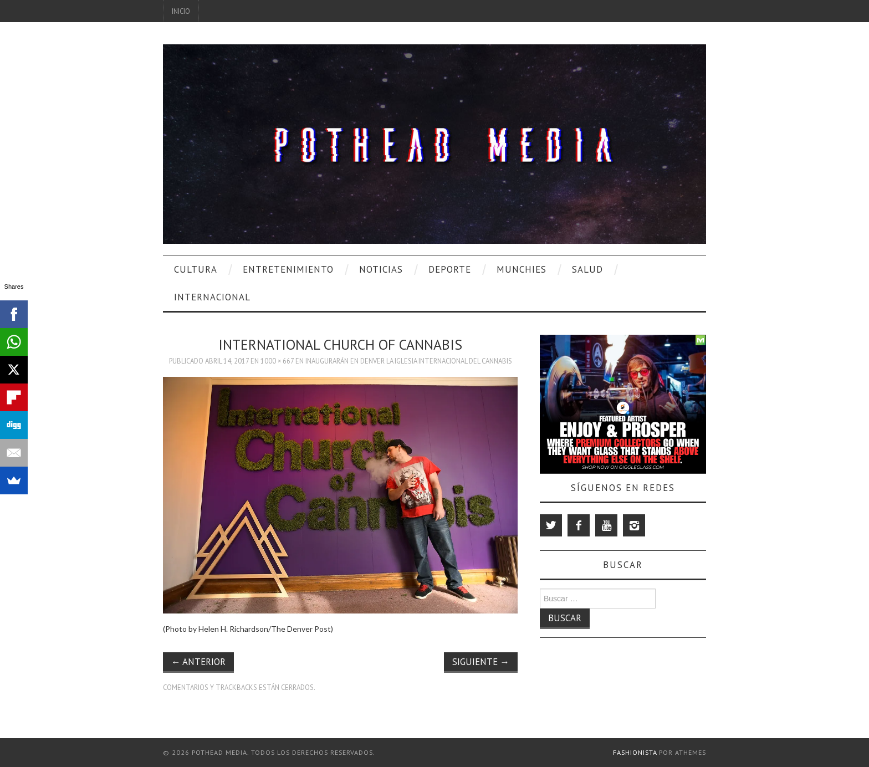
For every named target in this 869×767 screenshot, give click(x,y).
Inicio (181, 11)
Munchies (521, 269)
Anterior (198, 662)
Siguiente (480, 662)
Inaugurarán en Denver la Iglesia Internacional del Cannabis (408, 360)
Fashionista (635, 752)
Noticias (381, 269)
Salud (587, 269)
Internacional (212, 297)
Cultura (195, 269)
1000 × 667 (277, 360)
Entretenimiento (288, 269)
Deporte (449, 269)
